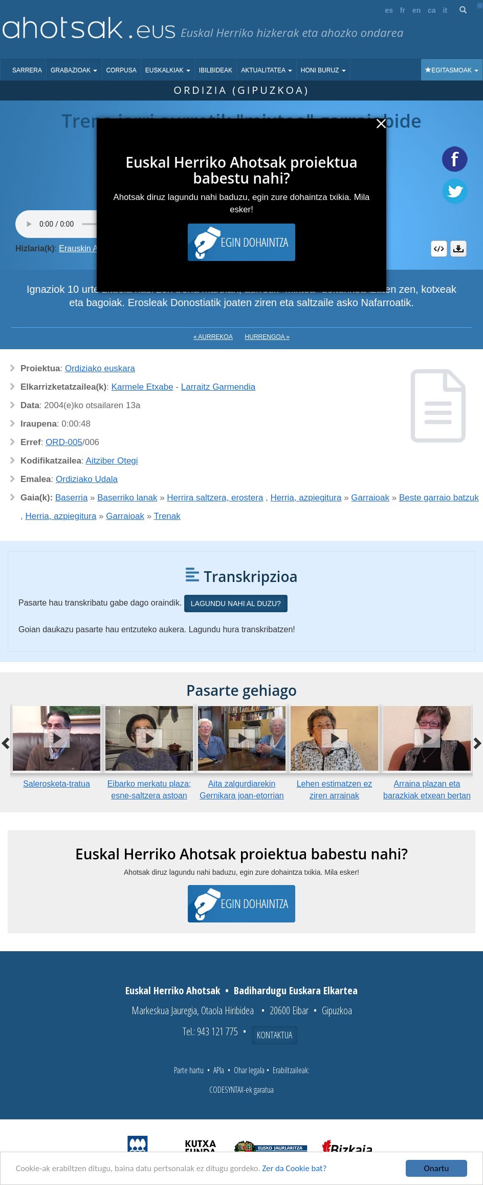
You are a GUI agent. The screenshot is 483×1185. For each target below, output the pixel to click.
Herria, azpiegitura (306, 498)
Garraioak (370, 498)
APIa (218, 1070)
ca (432, 10)
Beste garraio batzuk (439, 498)
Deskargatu (458, 248)
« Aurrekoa (213, 336)
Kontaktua (274, 1035)
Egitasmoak (451, 70)
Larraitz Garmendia (218, 387)
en (416, 10)
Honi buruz (323, 70)
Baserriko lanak (127, 498)
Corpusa (121, 70)
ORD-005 (64, 442)
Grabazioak (74, 70)
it (445, 10)
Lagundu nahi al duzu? (236, 603)
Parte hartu (189, 1070)
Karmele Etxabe (142, 387)
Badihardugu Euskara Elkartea (296, 990)
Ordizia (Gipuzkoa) (241, 90)
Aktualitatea (266, 70)
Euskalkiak (167, 70)
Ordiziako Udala (87, 479)
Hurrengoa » (267, 336)
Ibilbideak (215, 70)
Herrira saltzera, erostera (215, 498)
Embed (439, 248)
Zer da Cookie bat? (300, 1168)
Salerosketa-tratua (56, 783)
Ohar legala (249, 1070)
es (389, 10)
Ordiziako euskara (100, 368)
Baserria (71, 498)
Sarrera (27, 70)
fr (402, 10)
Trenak (167, 516)
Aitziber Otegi (112, 461)
